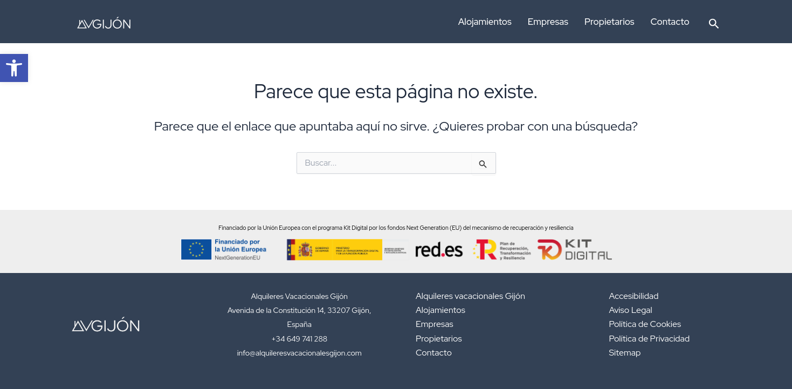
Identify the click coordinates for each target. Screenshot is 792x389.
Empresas (548, 22)
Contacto (670, 22)
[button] (714, 21)
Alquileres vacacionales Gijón (470, 296)
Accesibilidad (634, 296)
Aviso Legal (630, 310)
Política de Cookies (645, 324)
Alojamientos (485, 22)
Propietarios (609, 22)
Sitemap (625, 352)
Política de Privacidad (649, 338)
